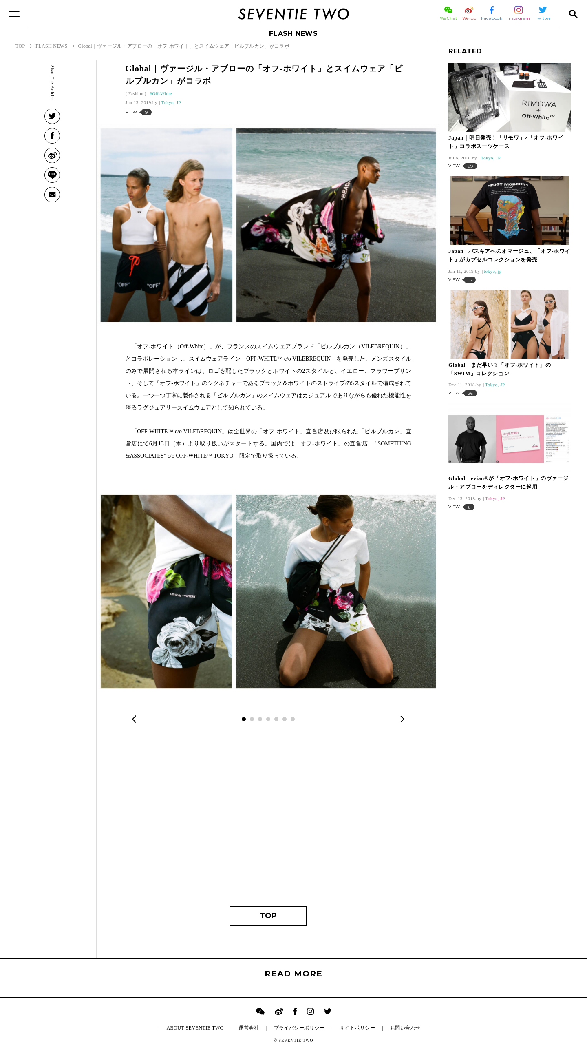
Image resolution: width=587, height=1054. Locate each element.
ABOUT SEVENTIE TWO (194, 1028)
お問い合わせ (405, 1028)
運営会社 (248, 1028)
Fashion (135, 93)
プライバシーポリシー (299, 1028)
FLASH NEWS (293, 34)
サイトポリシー (357, 1028)
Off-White (162, 93)
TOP (268, 915)
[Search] (573, 14)
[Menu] (14, 14)
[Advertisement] (268, 821)
